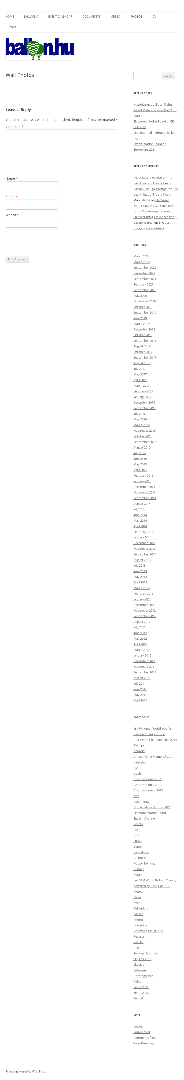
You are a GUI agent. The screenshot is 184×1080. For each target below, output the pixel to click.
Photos (136, 17)
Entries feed (141, 1032)
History (138, 869)
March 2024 (141, 256)
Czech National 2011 (147, 779)
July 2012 (139, 627)
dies (136, 796)
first (136, 835)
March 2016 (141, 425)
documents (141, 801)
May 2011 (140, 695)
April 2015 (140, 470)
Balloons (30, 17)
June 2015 (140, 458)
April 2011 (140, 700)
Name (12, 178)
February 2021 (143, 284)
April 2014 (140, 526)
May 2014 (140, 520)
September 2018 (144, 340)
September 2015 (144, 442)
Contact (12, 27)
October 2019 (142, 307)
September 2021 (144, 279)
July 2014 (139, 509)
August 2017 (142, 363)
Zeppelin (139, 998)
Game (137, 846)
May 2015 (140, 464)
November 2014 (144, 492)
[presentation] (41, 242)
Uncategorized (143, 976)
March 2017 (141, 385)
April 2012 (140, 644)
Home (10, 17)
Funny (137, 841)
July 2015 (139, 453)
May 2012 (140, 638)
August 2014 (142, 503)
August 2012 (142, 622)
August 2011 (142, 678)
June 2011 (140, 689)
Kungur (138, 874)
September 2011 (144, 672)
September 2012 (144, 616)
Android (139, 751)
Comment (15, 126)
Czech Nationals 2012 (148, 790)
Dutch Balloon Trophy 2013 (152, 807)
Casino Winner (143, 222)
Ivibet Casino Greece (147, 177)
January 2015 (142, 481)
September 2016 (144, 408)
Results (138, 942)
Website (12, 215)
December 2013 (144, 543)
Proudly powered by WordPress (26, 1071)
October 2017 (142, 352)
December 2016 (144, 402)
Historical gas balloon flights (153, 104)
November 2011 (144, 666)
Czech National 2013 (147, 785)
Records (139, 936)
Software (139, 970)
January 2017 (142, 397)
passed (138, 914)
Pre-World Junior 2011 (148, 931)
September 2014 (144, 498)
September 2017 (144, 357)
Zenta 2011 (141, 987)
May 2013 (140, 577)
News (137, 897)
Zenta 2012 (141, 993)
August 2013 (142, 560)
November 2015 (144, 430)
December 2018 (144, 329)
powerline (140, 925)
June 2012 (140, 633)
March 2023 (141, 262)
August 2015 (142, 447)
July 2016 (139, 414)
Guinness (139, 858)
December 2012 (144, 605)
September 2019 (144, 312)
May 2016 (140, 419)
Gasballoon (141, 852)
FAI (135, 830)
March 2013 (141, 588)
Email (11, 196)
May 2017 (140, 374)
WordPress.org (143, 1043)
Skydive (138, 964)
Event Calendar (60, 17)
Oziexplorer (141, 908)
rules (136, 948)
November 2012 (144, 610)
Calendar (139, 762)
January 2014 (142, 537)
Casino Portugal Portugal (150, 189)
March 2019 (141, 324)
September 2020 (144, 290)
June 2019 (140, 318)
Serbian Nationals (145, 953)
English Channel (144, 818)
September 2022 (144, 267)
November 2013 (144, 548)
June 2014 (140, 515)
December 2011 (144, 661)
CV (154, 17)
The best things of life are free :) (155, 217)
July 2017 (139, 369)
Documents (91, 17)
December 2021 (144, 273)
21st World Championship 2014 (155, 740)
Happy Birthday (144, 863)
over (136, 903)
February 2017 (143, 391)
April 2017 (140, 380)
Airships (138, 745)
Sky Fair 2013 (142, 959)
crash (137, 773)
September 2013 (144, 554)
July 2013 (139, 565)
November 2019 (144, 301)
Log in (137, 1026)
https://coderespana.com (151, 211)
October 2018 (142, 335)
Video (137, 981)
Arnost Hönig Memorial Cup (152, 756)
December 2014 (144, 487)
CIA (135, 768)
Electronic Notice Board (149, 813)
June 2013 (140, 571)
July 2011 (139, 683)
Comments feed (144, 1037)
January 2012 (142, 655)
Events (138, 824)
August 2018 (142, 346)
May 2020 (140, 295)
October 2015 (142, 436)
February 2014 (143, 532)
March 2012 (141, 650)
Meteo (115, 17)
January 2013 (142, 599)
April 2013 (140, 582)
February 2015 (143, 475)
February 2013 (143, 593)
